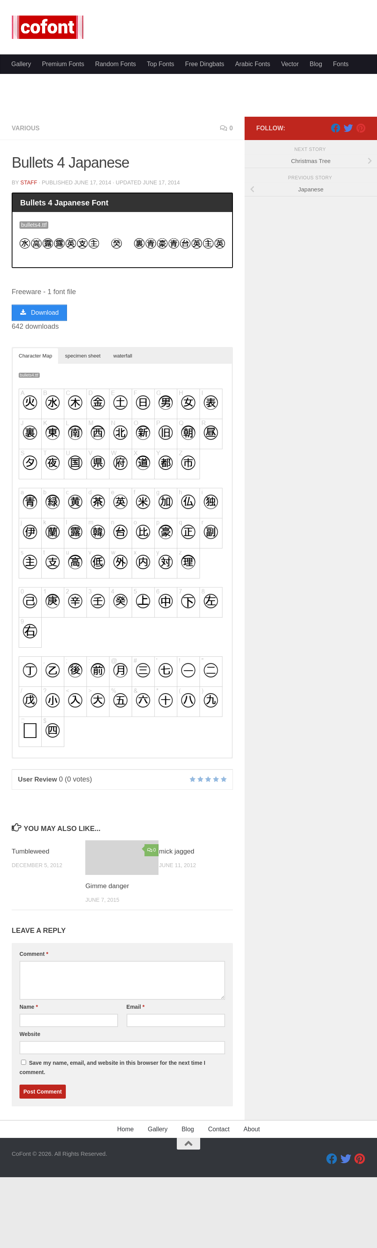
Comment (33, 1028)
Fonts (341, 64)
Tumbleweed (30, 925)
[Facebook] (335, 202)
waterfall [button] (122, 430)
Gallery (21, 64)
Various (26, 202)
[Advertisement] (188, 132)
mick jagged (176, 925)
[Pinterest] (360, 202)
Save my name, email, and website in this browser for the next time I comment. (112, 1141)
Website (29, 1108)
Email (136, 1081)
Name (28, 1081)
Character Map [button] (35, 430)
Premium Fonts (63, 64)
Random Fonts (115, 64)
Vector (290, 64)
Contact (218, 1203)
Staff (28, 256)
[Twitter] (348, 202)
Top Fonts (160, 64)
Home (125, 1203)
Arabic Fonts (252, 64)
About (251, 1203)
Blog (316, 64)
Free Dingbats (204, 64)
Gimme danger (107, 960)
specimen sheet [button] (82, 430)
